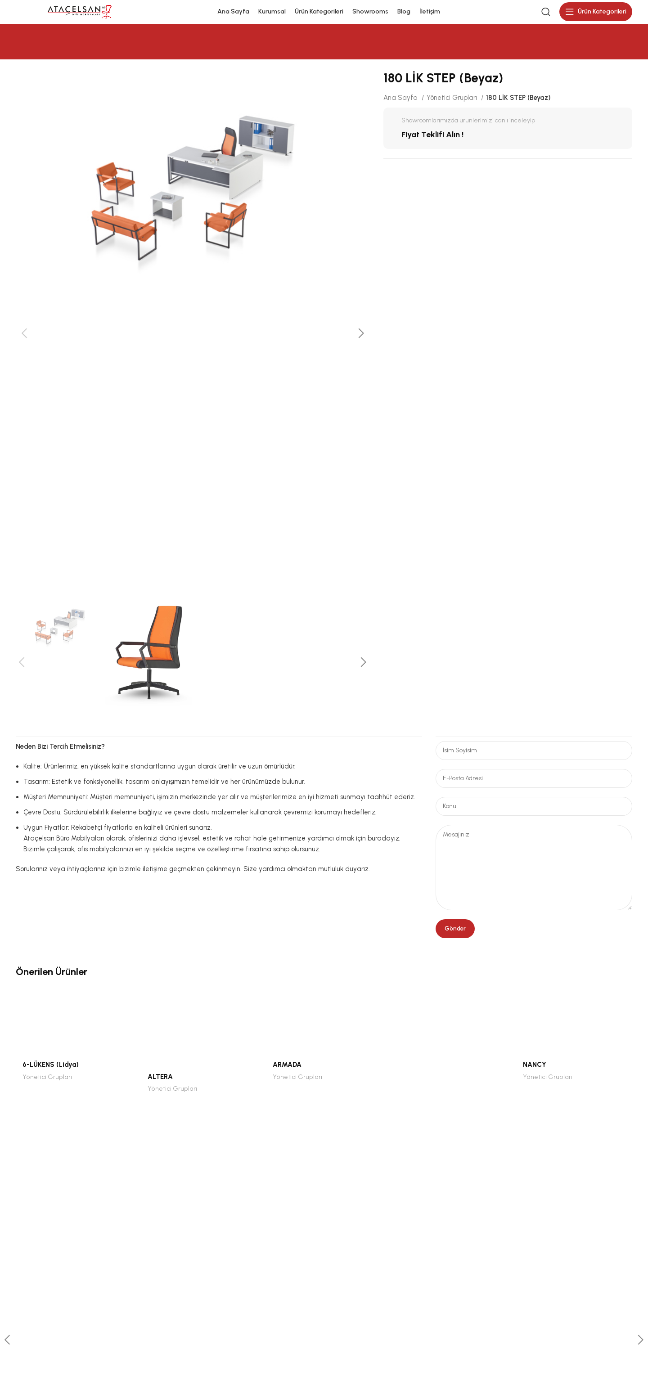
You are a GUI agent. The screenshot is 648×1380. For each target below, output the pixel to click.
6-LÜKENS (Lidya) (50, 1069)
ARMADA (287, 1069)
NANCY (534, 1069)
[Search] (546, 14)
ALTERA (160, 1082)
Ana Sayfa (401, 103)
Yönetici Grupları (453, 103)
